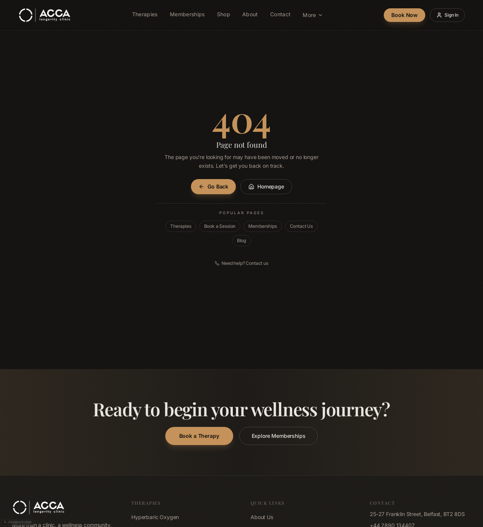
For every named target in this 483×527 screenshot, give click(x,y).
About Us (262, 517)
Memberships (187, 15)
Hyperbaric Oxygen (155, 517)
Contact (280, 15)
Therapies (145, 15)
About (250, 15)
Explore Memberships (279, 436)
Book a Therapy (199, 436)
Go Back (213, 186)
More (313, 15)
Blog (241, 240)
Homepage (266, 186)
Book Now (404, 15)
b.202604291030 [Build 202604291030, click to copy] (17, 522)
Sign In (447, 15)
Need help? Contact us (241, 263)
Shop (223, 15)
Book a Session (220, 226)
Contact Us (301, 226)
